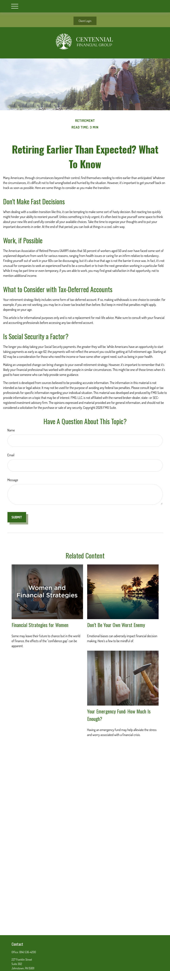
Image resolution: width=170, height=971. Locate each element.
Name (11, 430)
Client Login (85, 21)
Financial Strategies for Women (40, 624)
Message (12, 480)
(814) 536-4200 (27, 952)
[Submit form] (16, 517)
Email (10, 455)
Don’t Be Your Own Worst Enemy (116, 624)
